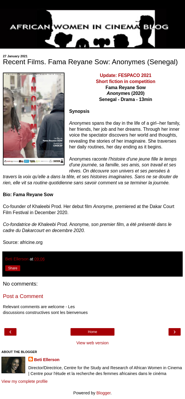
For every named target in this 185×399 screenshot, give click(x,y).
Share (12, 268)
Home (92, 332)
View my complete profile (24, 381)
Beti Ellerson (47, 359)
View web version (92, 343)
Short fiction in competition (126, 81)
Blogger (104, 393)
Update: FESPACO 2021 (125, 75)
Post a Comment (23, 296)
